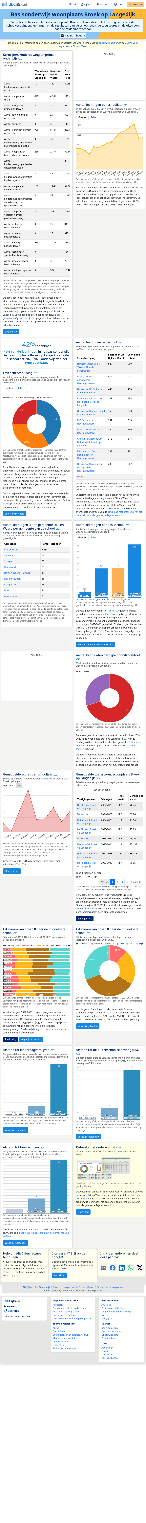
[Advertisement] (109, 78)
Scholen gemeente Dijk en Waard (95, 644)
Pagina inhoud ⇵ (73, 35)
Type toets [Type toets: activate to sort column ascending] (121, 797)
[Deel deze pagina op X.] (140, 1267)
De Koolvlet (83, 814)
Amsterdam (10, 596)
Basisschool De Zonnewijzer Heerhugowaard (86, 380)
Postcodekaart (109, 1338)
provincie (22, 318)
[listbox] (19, 785)
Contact (105, 1351)
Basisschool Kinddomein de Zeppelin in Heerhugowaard (90, 467)
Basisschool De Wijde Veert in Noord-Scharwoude (88, 367)
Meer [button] (118, 4)
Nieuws (105, 1315)
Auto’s (56, 1327)
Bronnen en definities (112, 1308)
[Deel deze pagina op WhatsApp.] (131, 1267)
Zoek (72, 4)
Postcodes (58, 1311)
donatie (40, 1268)
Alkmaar (8, 555)
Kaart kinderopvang (111, 1331)
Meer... (80, 476)
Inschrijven (59, 1275)
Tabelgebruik (85, 918)
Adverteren (107, 1347)
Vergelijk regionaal (15, 1130)
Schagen (8, 561)
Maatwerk (106, 1354)
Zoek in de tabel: (118, 790)
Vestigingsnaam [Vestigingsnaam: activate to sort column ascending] (86, 799)
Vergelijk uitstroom (31, 1039)
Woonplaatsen (72, 1311)
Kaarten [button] (102, 4)
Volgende (136, 882)
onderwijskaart (107, 42)
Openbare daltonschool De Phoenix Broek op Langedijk (89, 402)
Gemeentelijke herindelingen (116, 1311)
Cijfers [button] (86, 4)
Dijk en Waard (11, 549)
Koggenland (10, 584)
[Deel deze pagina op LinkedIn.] (122, 1267)
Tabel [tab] (94, 117)
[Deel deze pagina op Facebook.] (112, 1267)
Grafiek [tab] (82, 117)
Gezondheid (59, 1331)
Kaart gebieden (109, 1327)
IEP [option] (18, 785)
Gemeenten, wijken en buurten (69, 1308)
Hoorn (7, 590)
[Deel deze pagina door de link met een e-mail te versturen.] (103, 1267)
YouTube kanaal (109, 1357)
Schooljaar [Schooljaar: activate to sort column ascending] (107, 799)
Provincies (58, 1315)
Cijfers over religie (14, 513)
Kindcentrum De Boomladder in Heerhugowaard (86, 455)
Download (136, 4)
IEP (125, 738)
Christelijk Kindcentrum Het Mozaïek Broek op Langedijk (89, 442)
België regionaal (82, 1318)
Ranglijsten (107, 1318)
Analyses (106, 1304)
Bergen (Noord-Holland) (17, 572)
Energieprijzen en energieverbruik (71, 1334)
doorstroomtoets (85, 908)
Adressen (58, 1304)
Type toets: (9, 785)
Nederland (70, 1315)
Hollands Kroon (12, 578)
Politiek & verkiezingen (65, 1348)
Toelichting (10, 1039)
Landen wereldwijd (63, 1318)
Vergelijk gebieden (88, 1026)
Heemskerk (10, 567)
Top (101, 1290)
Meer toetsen (12, 871)
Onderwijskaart (109, 1334)
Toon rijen (86, 877)
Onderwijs (10, 331)
